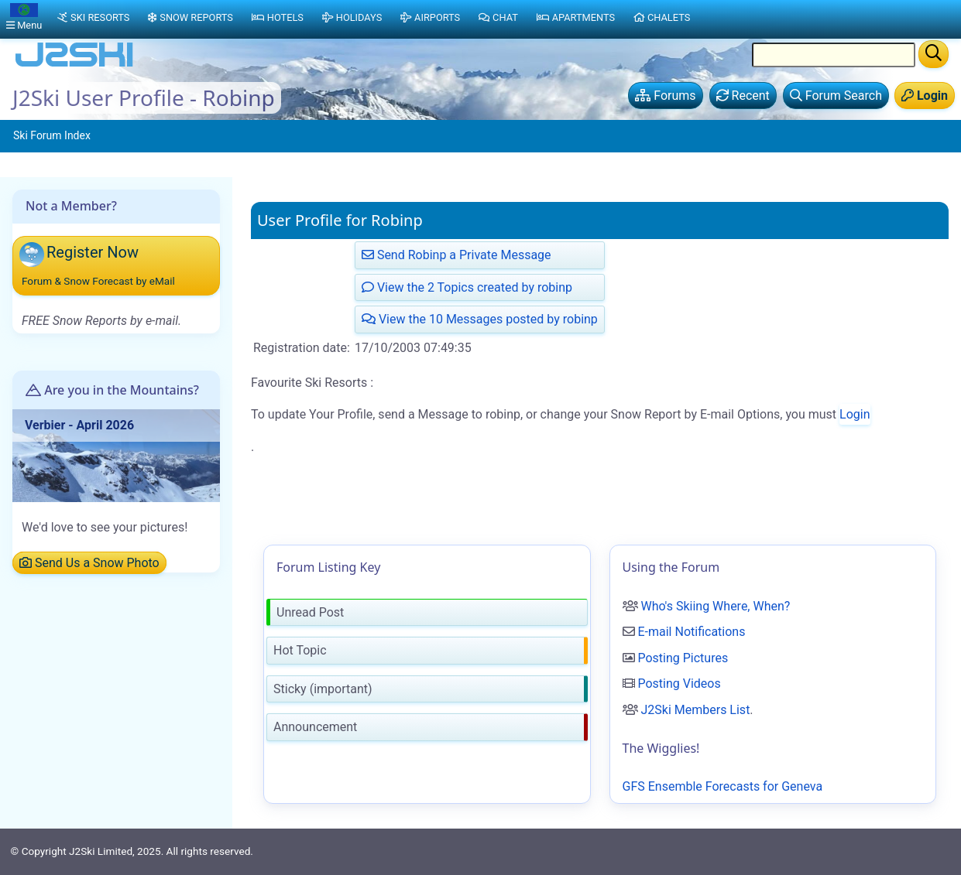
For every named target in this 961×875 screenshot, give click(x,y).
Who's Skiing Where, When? (715, 606)
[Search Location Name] (833, 55)
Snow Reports (190, 17)
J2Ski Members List (695, 709)
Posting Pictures (682, 658)
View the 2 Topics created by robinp (467, 287)
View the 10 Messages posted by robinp (480, 319)
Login (854, 414)
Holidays (352, 17)
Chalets (661, 17)
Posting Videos (678, 683)
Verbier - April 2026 (79, 425)
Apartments (576, 17)
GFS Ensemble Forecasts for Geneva (723, 786)
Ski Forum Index (52, 135)
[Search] (933, 54)
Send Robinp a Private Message (456, 255)
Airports (430, 17)
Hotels (278, 17)
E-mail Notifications (691, 631)
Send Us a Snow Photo (89, 562)
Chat (498, 17)
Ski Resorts (93, 17)
